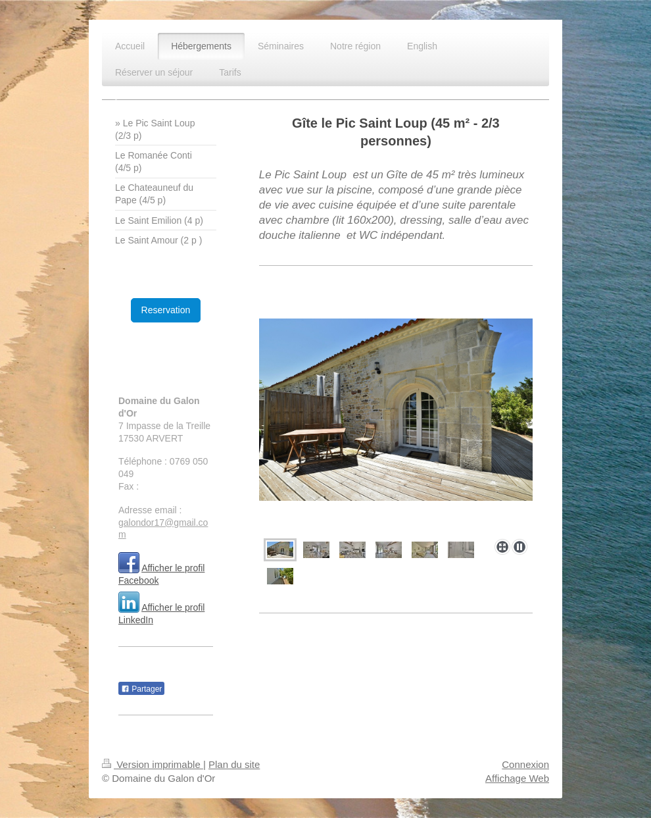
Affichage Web (517, 778)
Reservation (166, 310)
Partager (141, 689)
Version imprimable (152, 764)
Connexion (525, 764)
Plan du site (234, 764)
